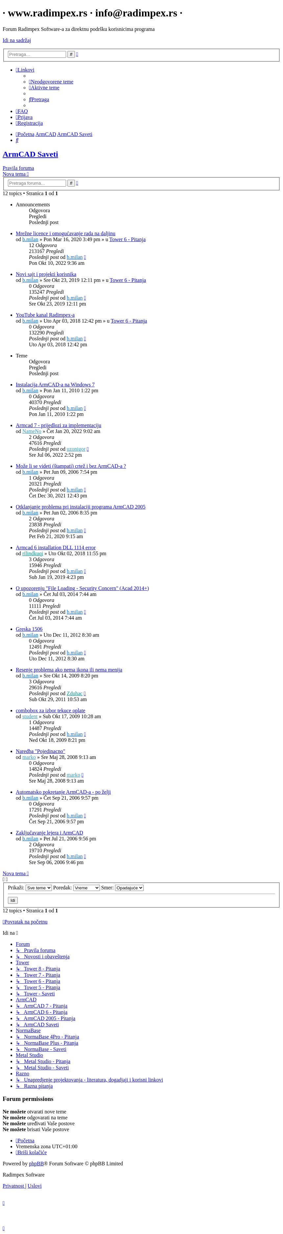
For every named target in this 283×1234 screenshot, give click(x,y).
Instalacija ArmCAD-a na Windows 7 (55, 384)
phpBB (36, 1163)
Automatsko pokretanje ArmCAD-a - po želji (63, 792)
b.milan (30, 239)
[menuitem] (51, 81)
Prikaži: (30, 887)
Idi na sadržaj (17, 40)
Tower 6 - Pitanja (127, 239)
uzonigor (76, 449)
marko (29, 757)
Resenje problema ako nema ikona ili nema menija (69, 670)
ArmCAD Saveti (30, 154)
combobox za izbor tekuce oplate (50, 710)
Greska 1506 (29, 629)
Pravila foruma (18, 168)
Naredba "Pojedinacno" (40, 751)
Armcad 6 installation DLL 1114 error (56, 547)
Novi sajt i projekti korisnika (46, 274)
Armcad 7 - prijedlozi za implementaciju (58, 425)
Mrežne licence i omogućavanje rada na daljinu (65, 233)
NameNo (31, 431)
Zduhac (75, 693)
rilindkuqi (32, 553)
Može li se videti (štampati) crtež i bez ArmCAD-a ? (71, 466)
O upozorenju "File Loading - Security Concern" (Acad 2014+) (82, 588)
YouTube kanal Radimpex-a (45, 315)
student (29, 716)
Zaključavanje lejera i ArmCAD (49, 832)
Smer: (122, 887)
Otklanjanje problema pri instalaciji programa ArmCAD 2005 (81, 507)
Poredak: (76, 887)
